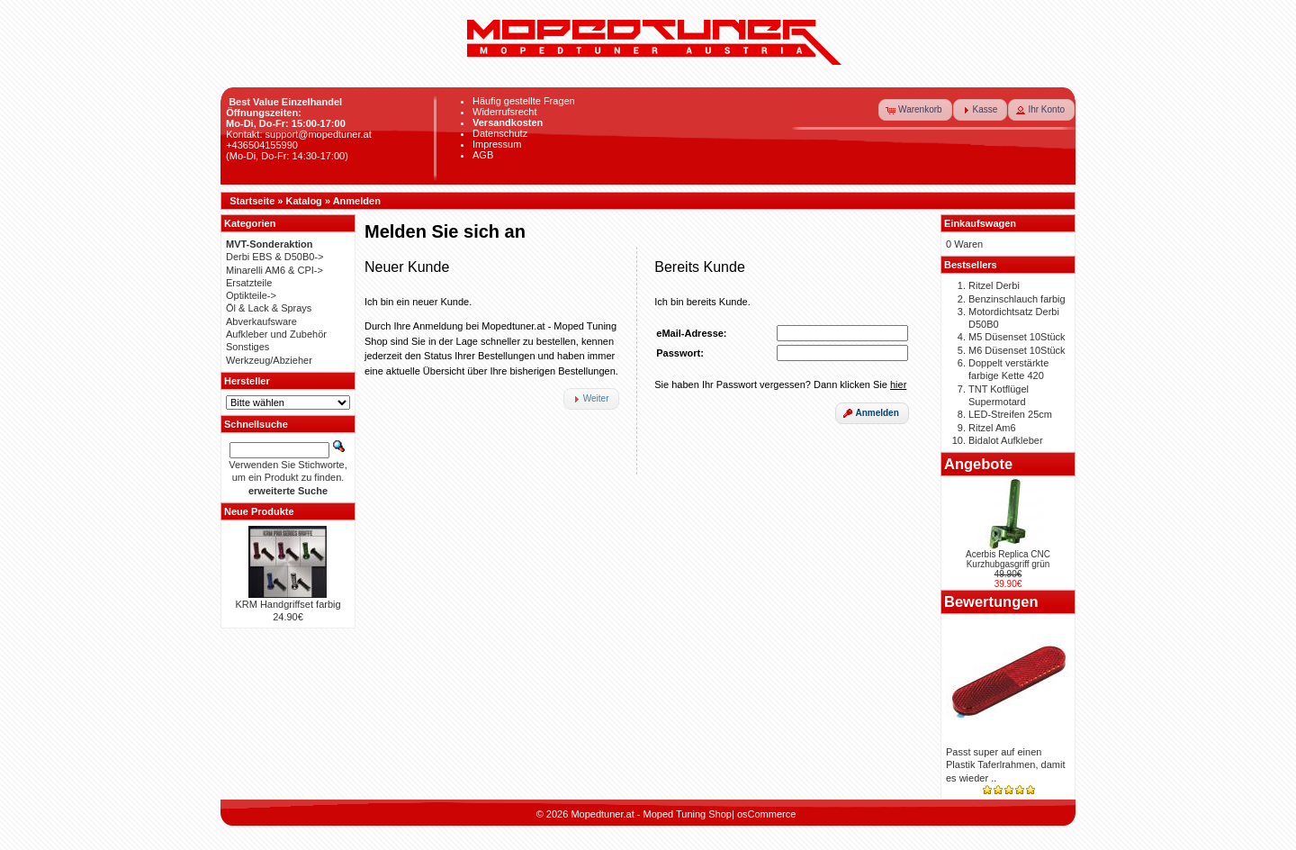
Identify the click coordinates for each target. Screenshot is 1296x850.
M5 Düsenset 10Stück (1017, 336)
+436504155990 (262, 145)
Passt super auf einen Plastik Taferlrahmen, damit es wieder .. (1005, 764)
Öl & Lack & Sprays (268, 308)
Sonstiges (247, 346)
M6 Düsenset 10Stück (1017, 350)
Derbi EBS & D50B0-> (275, 256)
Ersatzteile (249, 282)
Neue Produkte (259, 511)
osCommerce (766, 814)
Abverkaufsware (261, 321)
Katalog (304, 200)
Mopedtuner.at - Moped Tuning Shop (651, 814)
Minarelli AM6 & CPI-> (274, 270)
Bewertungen (991, 601)
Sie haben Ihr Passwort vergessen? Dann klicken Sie (780, 384)
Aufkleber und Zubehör (276, 334)
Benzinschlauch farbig (1017, 299)
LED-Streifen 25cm (1010, 414)
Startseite (252, 200)
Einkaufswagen (980, 223)
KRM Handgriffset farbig (287, 604)
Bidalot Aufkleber (1005, 440)
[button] (915, 110)
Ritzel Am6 (992, 427)
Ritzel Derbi (994, 285)
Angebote (978, 464)
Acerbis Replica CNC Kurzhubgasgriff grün (1008, 559)
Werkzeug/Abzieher (269, 360)
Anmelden (357, 200)
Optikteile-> (251, 295)
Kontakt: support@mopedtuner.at (299, 134)
